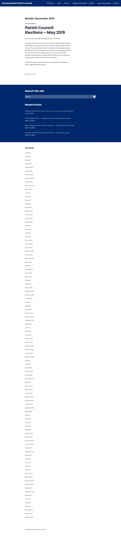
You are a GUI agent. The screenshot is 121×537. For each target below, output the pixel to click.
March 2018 (28, 367)
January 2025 (28, 214)
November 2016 (29, 400)
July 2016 (27, 415)
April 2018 (28, 364)
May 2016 (27, 422)
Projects (66, 3)
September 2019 (29, 320)
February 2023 (29, 244)
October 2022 (29, 255)
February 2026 (29, 167)
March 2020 (28, 309)
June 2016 (28, 418)
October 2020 (29, 298)
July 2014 (27, 499)
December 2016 (29, 397)
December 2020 (29, 291)
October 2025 (29, 182)
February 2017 (29, 389)
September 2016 (29, 408)
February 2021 (29, 287)
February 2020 (29, 313)
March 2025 (28, 207)
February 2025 (29, 211)
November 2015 (29, 444)
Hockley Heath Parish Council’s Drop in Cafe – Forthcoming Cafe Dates (49, 111)
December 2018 (29, 346)
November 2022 (29, 251)
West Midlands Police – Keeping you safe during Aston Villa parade (47, 118)
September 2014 (29, 491)
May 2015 (27, 466)
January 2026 (28, 171)
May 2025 (27, 200)
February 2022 (29, 269)
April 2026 (28, 160)
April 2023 (28, 236)
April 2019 (28, 331)
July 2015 (27, 459)
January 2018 (28, 375)
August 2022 (28, 262)
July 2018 (27, 360)
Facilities (90, 3)
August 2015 (28, 455)
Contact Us (115, 3)
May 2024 (27, 225)
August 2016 (28, 411)
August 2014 (28, 495)
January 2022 (28, 273)
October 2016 (29, 404)
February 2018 (29, 371)
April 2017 (28, 382)
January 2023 (28, 247)
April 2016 (28, 426)
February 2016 (29, 433)
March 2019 (28, 335)
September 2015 (29, 451)
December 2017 (29, 378)
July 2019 (27, 327)
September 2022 (29, 258)
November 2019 (29, 316)
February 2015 (29, 477)
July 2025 (27, 193)
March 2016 (28, 429)
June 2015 (28, 462)
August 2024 (28, 222)
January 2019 (28, 342)
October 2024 (29, 218)
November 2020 (29, 295)
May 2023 (27, 233)
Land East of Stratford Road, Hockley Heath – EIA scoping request (47, 133)
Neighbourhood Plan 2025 (79, 3)
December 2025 (29, 174)
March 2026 (28, 163)
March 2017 (28, 386)
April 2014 (28, 506)
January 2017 (28, 393)
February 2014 (29, 510)
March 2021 (28, 284)
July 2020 (27, 302)
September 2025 (29, 185)
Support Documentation (103, 3)
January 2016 (28, 437)
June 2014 (28, 502)
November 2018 (29, 349)
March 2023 (28, 240)
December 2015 (29, 440)
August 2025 (28, 189)
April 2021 (28, 280)
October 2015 (29, 448)
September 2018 (29, 357)
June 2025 (28, 196)
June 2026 (28, 152)
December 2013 (29, 517)
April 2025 (28, 204)
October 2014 (29, 488)
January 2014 (28, 513)
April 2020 (28, 306)
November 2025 (29, 178)
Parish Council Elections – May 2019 (45, 30)
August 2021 (28, 276)
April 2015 (28, 469)
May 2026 (27, 156)
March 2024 (28, 229)
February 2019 (29, 338)
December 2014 (29, 480)
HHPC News (49, 3)
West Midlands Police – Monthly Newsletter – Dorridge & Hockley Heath (49, 125)
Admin (58, 3)
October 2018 (29, 353)
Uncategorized (30, 23)
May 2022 (27, 265)
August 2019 (28, 324)
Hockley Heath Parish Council (17, 3)
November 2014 (29, 484)
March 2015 (28, 473)
